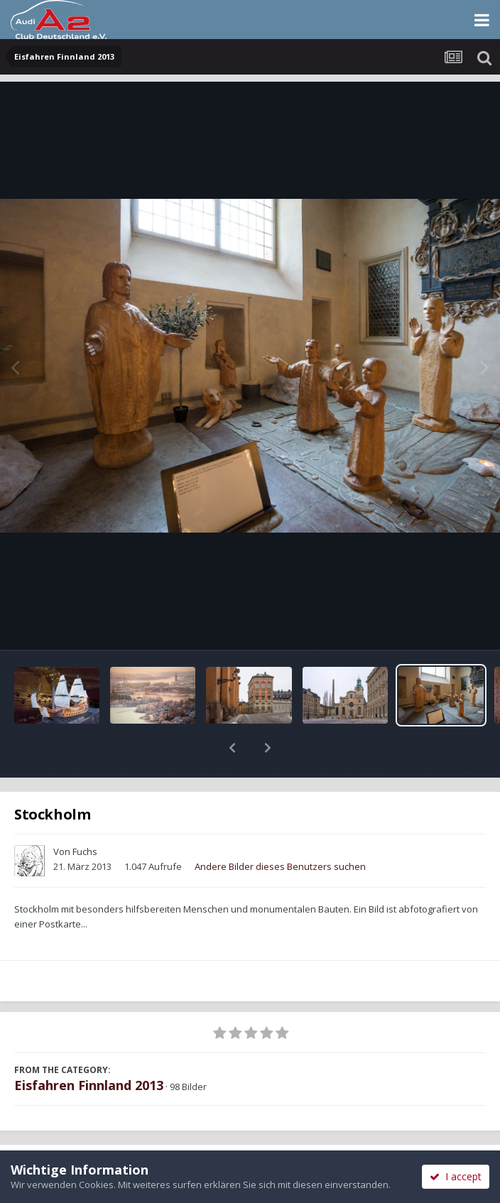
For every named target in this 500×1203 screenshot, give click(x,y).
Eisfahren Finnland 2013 (88, 1048)
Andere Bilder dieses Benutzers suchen (280, 829)
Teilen (125, 1133)
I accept (456, 1176)
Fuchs (84, 814)
